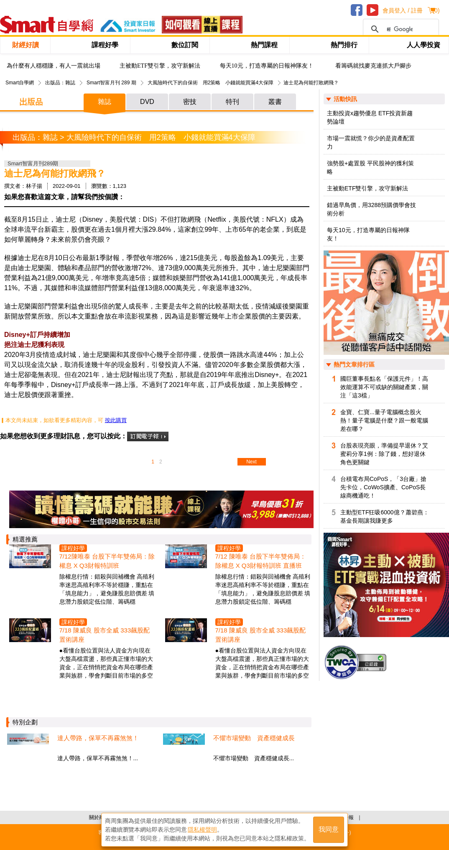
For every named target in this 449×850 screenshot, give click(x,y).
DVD (147, 101)
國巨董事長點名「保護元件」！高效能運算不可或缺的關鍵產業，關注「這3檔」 (384, 387)
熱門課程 (264, 44)
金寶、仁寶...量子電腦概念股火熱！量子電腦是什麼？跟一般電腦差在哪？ (384, 420)
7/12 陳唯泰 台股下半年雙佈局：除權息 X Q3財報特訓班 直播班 (260, 561)
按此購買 (116, 420)
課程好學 (105, 44)
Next (251, 462)
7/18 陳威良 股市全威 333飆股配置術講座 (104, 635)
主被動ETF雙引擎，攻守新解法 (160, 66)
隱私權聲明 (202, 829)
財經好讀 (25, 44)
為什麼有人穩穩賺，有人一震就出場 (53, 66)
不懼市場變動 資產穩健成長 (254, 737)
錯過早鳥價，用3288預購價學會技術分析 (371, 209)
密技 (189, 101)
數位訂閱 (184, 44)
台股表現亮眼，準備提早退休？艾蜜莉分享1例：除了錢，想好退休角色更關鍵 (384, 453)
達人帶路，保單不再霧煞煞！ (98, 737)
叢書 (275, 101)
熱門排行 (344, 44)
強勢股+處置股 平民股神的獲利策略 (370, 167)
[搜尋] (400, 29)
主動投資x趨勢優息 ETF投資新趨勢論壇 (370, 117)
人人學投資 (423, 44)
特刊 (232, 101)
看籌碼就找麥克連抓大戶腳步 (373, 66)
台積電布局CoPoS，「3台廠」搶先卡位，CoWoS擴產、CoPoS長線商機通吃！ (383, 487)
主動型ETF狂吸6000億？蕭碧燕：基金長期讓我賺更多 (384, 516)
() (435, 10)
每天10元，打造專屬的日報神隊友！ (267, 66)
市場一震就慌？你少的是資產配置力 (371, 142)
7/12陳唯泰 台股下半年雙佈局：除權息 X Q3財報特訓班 (107, 561)
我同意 (329, 829)
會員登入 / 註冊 (403, 10)
